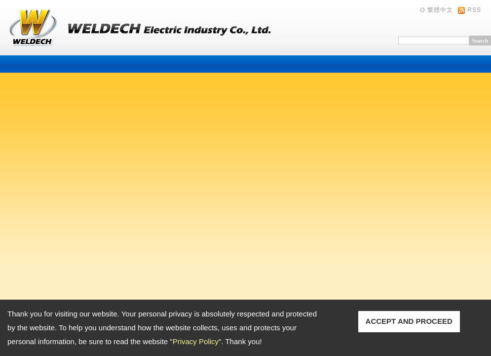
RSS (474, 9)
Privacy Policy (196, 341)
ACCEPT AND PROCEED (409, 321)
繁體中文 (440, 9)
